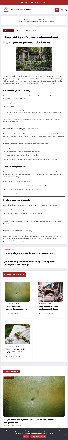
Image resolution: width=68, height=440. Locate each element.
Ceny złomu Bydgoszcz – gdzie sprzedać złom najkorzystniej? (49, 305)
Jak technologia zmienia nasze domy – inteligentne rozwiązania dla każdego (31, 261)
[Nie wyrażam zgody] (65, 434)
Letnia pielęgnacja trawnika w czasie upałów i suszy (24, 253)
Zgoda (26, 437)
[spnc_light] (66, 9)
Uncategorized (8, 31)
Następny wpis (8, 257)
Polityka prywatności (38, 437)
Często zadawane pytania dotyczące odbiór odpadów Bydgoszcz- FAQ (16, 305)
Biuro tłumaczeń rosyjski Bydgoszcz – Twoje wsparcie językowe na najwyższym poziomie (16, 348)
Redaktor (21, 31)
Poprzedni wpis (9, 249)
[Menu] (57, 10)
